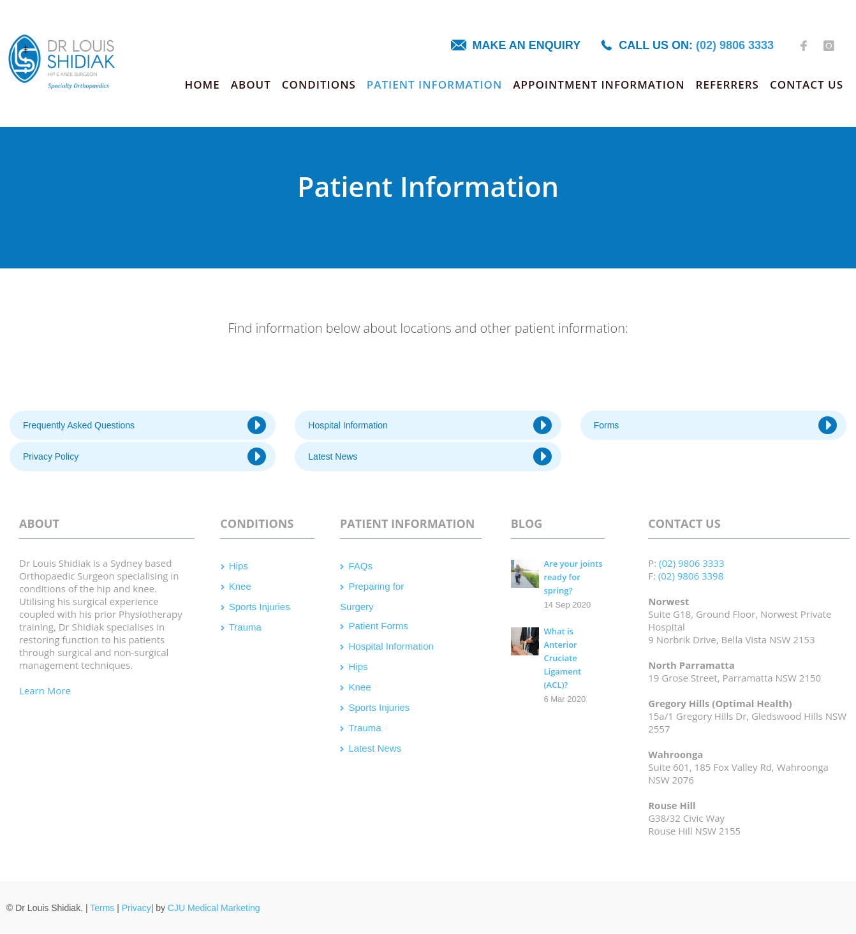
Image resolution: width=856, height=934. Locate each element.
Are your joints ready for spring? (572, 577)
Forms (715, 425)
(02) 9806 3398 (690, 575)
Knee (240, 586)
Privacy (136, 908)
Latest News (429, 456)
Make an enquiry (527, 45)
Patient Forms (378, 625)
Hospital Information (429, 425)
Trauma (245, 627)
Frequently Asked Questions (144, 425)
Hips (238, 565)
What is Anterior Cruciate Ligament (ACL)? (562, 657)
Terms (102, 908)
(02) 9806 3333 (735, 45)
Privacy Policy (144, 456)
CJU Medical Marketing (214, 908)
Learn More (45, 690)
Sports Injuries (259, 606)
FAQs (360, 565)
